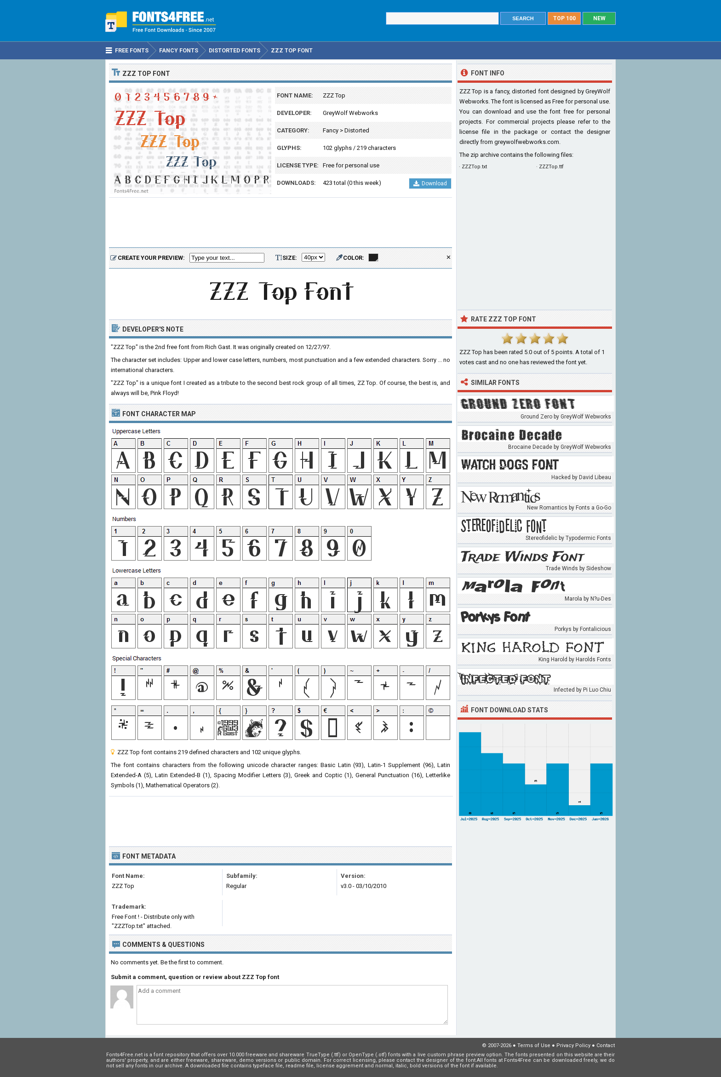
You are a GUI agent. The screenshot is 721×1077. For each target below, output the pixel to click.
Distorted (356, 130)
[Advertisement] (280, 223)
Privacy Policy (573, 1045)
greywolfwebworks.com (526, 141)
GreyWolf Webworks (350, 112)
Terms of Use (533, 1045)
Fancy (330, 130)
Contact (605, 1045)
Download (430, 183)
